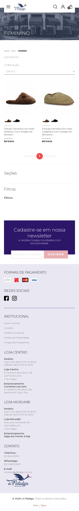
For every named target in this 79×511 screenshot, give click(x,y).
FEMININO (22, 51)
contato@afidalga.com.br (18, 470)
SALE (14, 51)
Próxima (49, 156)
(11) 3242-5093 (11, 454)
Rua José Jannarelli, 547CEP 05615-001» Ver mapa (17, 424)
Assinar (56, 254)
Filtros (8, 197)
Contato (8, 328)
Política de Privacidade (16, 337)
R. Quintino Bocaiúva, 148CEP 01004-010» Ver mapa (18, 374)
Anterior (29, 156)
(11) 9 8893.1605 (12, 462)
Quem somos (12, 323)
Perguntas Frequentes (16, 342)
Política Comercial (14, 332)
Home (6, 51)
